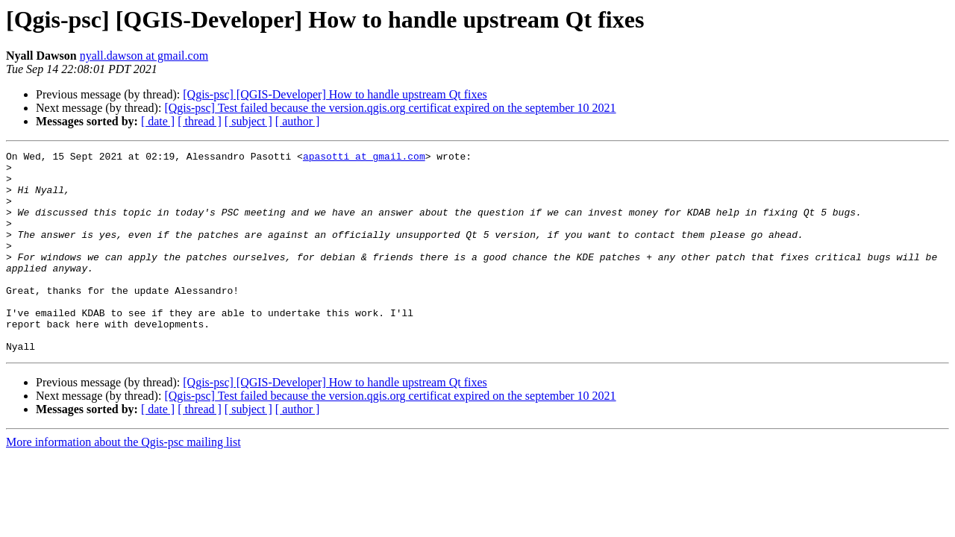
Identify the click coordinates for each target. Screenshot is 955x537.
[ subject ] (248, 121)
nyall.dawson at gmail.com (144, 55)
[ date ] (158, 121)
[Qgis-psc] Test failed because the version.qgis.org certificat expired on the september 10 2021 (390, 107)
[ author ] (297, 121)
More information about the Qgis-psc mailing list (123, 482)
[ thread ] (200, 121)
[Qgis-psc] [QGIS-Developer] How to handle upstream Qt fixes (334, 94)
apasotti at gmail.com (364, 158)
